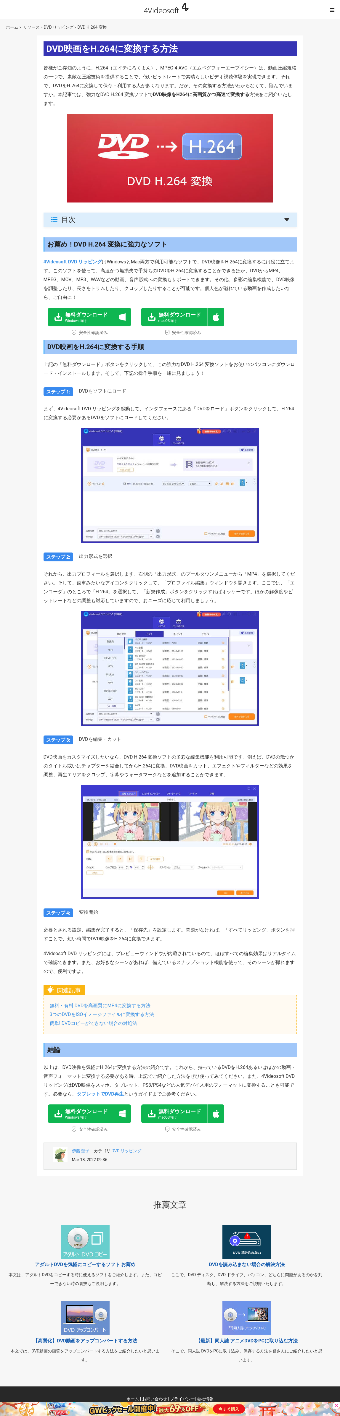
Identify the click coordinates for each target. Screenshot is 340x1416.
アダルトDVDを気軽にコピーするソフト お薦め (85, 1264)
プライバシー (182, 1398)
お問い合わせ (154, 1398)
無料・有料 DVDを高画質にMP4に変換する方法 (100, 1005)
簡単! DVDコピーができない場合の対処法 (93, 1023)
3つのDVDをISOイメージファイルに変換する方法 (102, 1014)
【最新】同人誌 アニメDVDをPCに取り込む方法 (247, 1341)
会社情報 (205, 1398)
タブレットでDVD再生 (100, 1094)
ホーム (12, 27)
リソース (31, 27)
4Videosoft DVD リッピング (73, 262)
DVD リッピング (59, 27)
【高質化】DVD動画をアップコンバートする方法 (85, 1341)
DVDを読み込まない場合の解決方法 (246, 1264)
